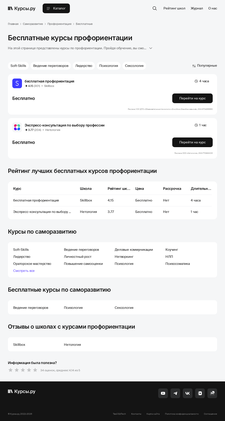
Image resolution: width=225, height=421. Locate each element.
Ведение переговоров (50, 66)
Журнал (197, 8)
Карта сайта (153, 413)
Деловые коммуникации (134, 249)
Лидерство (84, 66)
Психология (108, 66)
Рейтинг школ (174, 8)
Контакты (136, 413)
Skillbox (49, 86)
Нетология (52, 130)
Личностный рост (77, 256)
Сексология (134, 66)
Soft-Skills (18, 66)
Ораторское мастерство (32, 264)
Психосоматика (177, 264)
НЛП (169, 256)
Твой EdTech (119, 413)
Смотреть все (24, 271)
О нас (212, 8)
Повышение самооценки (83, 264)
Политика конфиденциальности (182, 413)
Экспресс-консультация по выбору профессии (65, 125)
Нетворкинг (124, 256)
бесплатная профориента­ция (49, 81)
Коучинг (171, 249)
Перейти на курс (192, 98)
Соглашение (210, 413)
